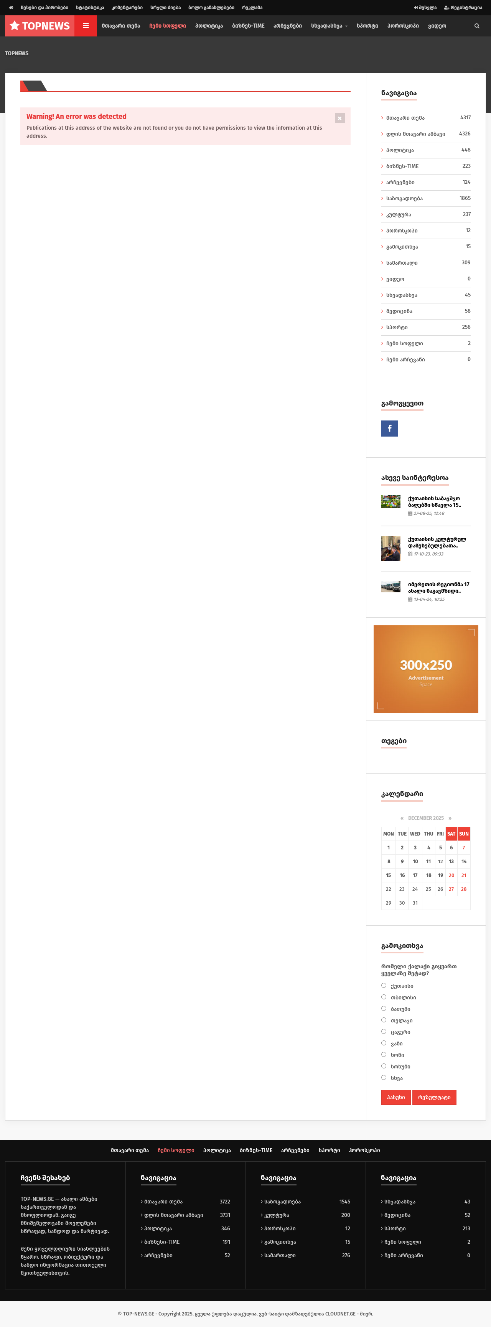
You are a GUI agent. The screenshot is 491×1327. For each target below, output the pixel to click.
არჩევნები (288, 26)
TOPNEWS (16, 53)
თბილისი (402, 997)
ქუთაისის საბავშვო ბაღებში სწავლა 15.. (434, 501)
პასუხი (396, 1097)
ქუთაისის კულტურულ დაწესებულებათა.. (437, 542)
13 (451, 861)
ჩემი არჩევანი (426, 359)
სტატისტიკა (90, 7)
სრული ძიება (165, 7)
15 (388, 875)
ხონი (396, 1055)
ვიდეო (437, 26)
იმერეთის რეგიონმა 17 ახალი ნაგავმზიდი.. (439, 587)
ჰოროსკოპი (403, 26)
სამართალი (426, 262)
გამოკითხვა (426, 246)
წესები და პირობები (44, 7)
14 (463, 861)
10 (415, 861)
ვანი (396, 1043)
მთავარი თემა (121, 26)
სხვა (396, 1078)
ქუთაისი (401, 986)
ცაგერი (399, 1032)
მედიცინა (426, 311)
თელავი (401, 1020)
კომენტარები (127, 7)
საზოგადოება (426, 198)
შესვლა (425, 7)
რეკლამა (252, 7)
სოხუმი (399, 1066)
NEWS (40, 25)
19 (440, 875)
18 (428, 875)
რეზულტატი (434, 1097)
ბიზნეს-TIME (248, 26)
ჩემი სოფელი (167, 26)
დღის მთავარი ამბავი (426, 134)
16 (402, 875)
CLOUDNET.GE (340, 1314)
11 (428, 861)
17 (415, 875)
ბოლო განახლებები (211, 7)
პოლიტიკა (209, 26)
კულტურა (426, 214)
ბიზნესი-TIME (160, 1242)
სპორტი (367, 26)
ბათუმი (399, 1009)
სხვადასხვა (426, 295)
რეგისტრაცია (463, 7)
